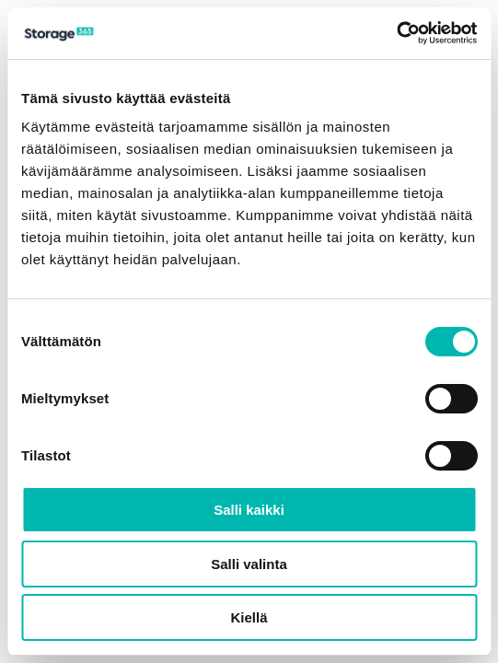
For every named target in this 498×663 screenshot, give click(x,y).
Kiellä (248, 617)
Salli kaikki (249, 510)
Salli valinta (249, 564)
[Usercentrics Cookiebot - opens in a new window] (396, 33)
